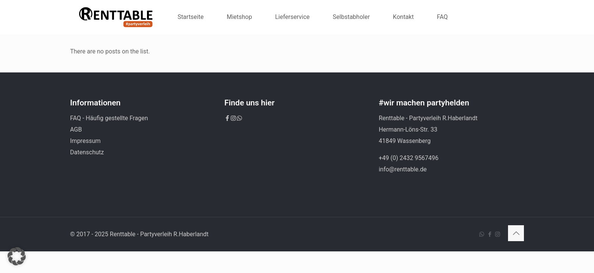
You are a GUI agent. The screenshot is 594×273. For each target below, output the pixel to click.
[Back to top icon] (516, 233)
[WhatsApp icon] (482, 234)
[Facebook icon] (489, 234)
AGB (76, 129)
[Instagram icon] (497, 234)
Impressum (85, 140)
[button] (16, 256)
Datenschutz (87, 152)
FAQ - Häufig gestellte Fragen (109, 118)
